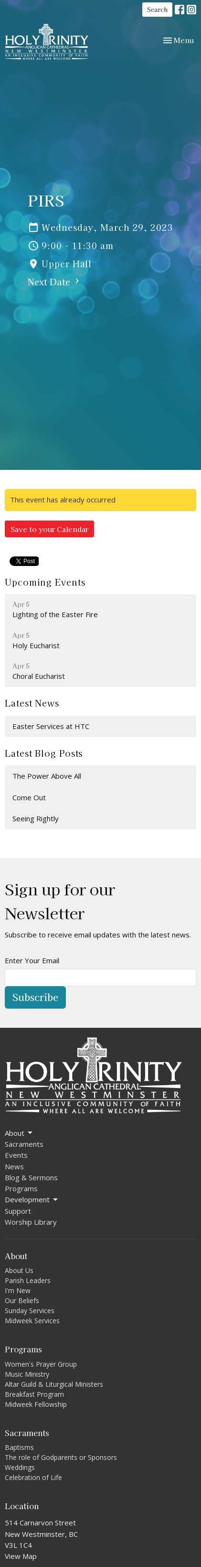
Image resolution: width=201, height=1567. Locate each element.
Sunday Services (29, 1310)
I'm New (18, 1290)
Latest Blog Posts (44, 753)
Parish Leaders (28, 1280)
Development (32, 1200)
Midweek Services (32, 1320)
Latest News (32, 702)
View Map (21, 1556)
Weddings (20, 1467)
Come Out (29, 797)
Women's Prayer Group (41, 1364)
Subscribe (35, 997)
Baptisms (19, 1447)
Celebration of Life (33, 1477)
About (19, 1133)
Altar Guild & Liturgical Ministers (54, 1384)
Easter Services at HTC (50, 726)
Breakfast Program (34, 1394)
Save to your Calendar (49, 529)
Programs (21, 1188)
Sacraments (24, 1144)
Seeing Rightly (35, 818)
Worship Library (31, 1222)
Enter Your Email (32, 960)
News (14, 1166)
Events (16, 1155)
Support (18, 1211)
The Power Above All (46, 776)
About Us (19, 1270)
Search (157, 9)
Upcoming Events (45, 582)
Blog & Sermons (31, 1177)
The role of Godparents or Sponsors (61, 1457)
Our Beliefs (22, 1300)
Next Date (55, 281)
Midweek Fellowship (36, 1404)
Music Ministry (27, 1374)
